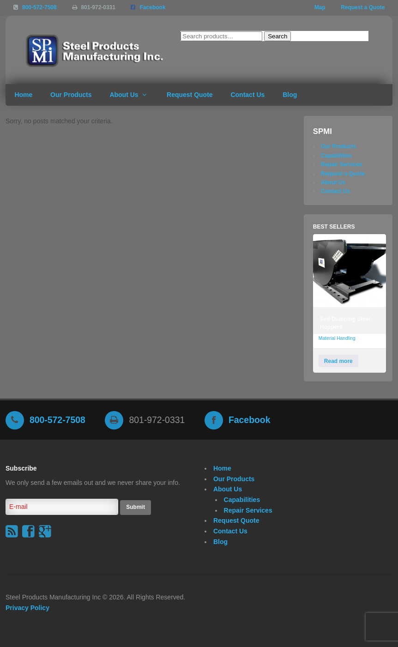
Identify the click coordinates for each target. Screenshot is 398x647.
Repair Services (341, 164)
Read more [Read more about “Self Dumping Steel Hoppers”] (338, 361)
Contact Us (247, 94)
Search (277, 36)
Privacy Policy (27, 607)
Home (23, 94)
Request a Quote (363, 7)
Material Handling (337, 338)
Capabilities (336, 155)
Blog (290, 94)
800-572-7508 (39, 7)
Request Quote (190, 94)
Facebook (153, 7)
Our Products (70, 94)
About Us (123, 94)
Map (320, 7)
